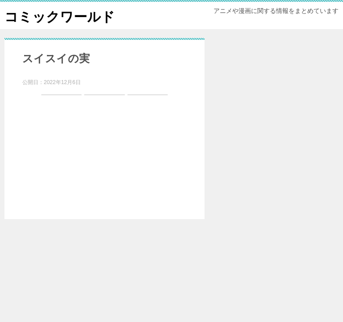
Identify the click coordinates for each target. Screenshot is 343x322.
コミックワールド (59, 15)
